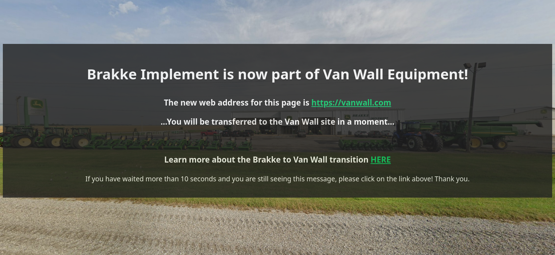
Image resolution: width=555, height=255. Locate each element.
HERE (316, 170)
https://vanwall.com (292, 123)
